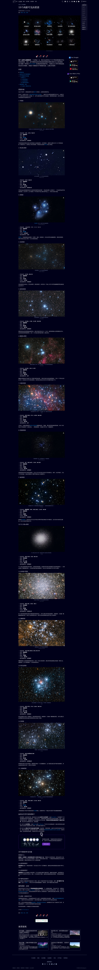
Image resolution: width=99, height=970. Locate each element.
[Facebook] (65, 1)
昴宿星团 (35, 223)
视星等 (35, 91)
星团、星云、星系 (24, 12)
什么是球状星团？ (24, 79)
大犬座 (24, 805)
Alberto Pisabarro (41, 271)
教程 (38, 958)
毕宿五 (45, 144)
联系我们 (66, 958)
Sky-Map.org (40, 824)
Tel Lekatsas (42, 318)
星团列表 (22, 72)
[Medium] (72, 1)
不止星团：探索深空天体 (26, 86)
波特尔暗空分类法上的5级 (35, 94)
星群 (27, 882)
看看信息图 (46, 844)
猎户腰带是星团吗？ (25, 82)
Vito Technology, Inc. (42, 224)
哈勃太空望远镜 (33, 425)
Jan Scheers (42, 365)
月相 (55, 958)
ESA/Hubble (42, 130)
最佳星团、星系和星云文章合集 (39, 902)
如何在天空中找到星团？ (25, 74)
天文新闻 (23, 4)
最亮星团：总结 (23, 84)
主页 (19, 4)
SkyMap (35, 824)
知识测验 (43, 958)
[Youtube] (74, 1)
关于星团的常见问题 (24, 76)
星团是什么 (23, 77)
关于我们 (60, 958)
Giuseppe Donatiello (42, 648)
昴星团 (19, 237)
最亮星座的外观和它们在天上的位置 (52, 829)
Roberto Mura (42, 177)
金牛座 (24, 137)
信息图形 (49, 958)
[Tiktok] (76, 1)
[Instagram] (67, 1)
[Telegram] (43, 56)
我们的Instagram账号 (23, 891)
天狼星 (35, 810)
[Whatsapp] (46, 56)
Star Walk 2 (33, 63)
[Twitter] (69, 1)
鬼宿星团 (23, 519)
